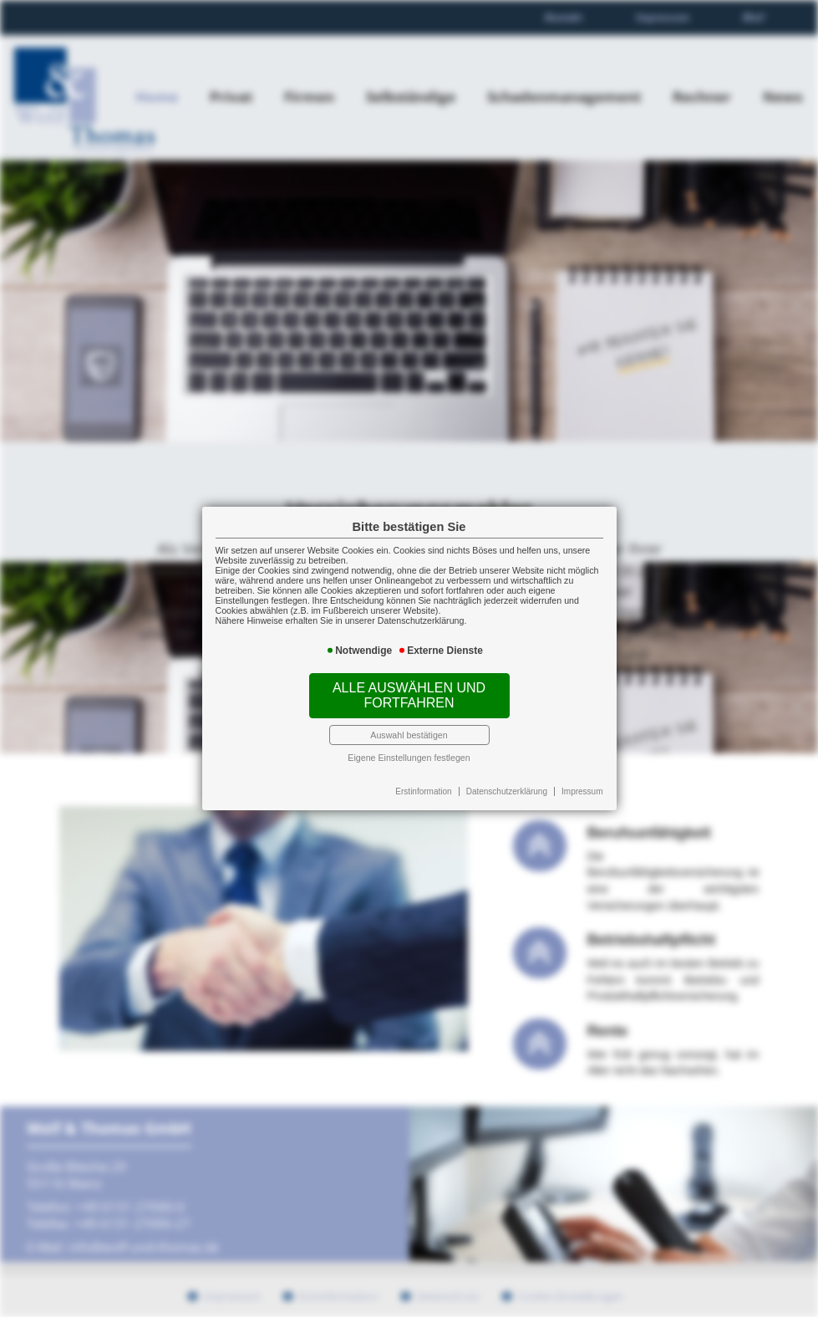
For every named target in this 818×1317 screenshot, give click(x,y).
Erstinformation (423, 791)
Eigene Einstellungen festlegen (409, 758)
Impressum (581, 791)
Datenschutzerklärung (506, 791)
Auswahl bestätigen (408, 735)
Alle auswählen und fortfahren (409, 695)
